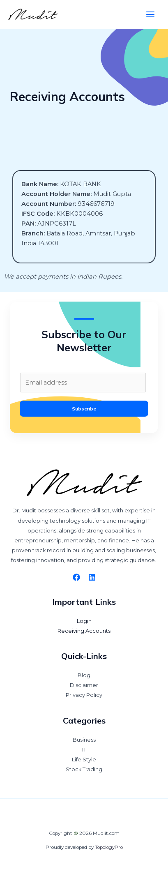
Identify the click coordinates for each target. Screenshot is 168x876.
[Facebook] (76, 577)
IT (84, 750)
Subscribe (84, 409)
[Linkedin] (92, 577)
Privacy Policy (84, 695)
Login (84, 621)
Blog (84, 675)
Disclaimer (84, 685)
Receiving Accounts (84, 631)
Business (84, 740)
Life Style (84, 759)
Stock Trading (84, 769)
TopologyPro (109, 847)
